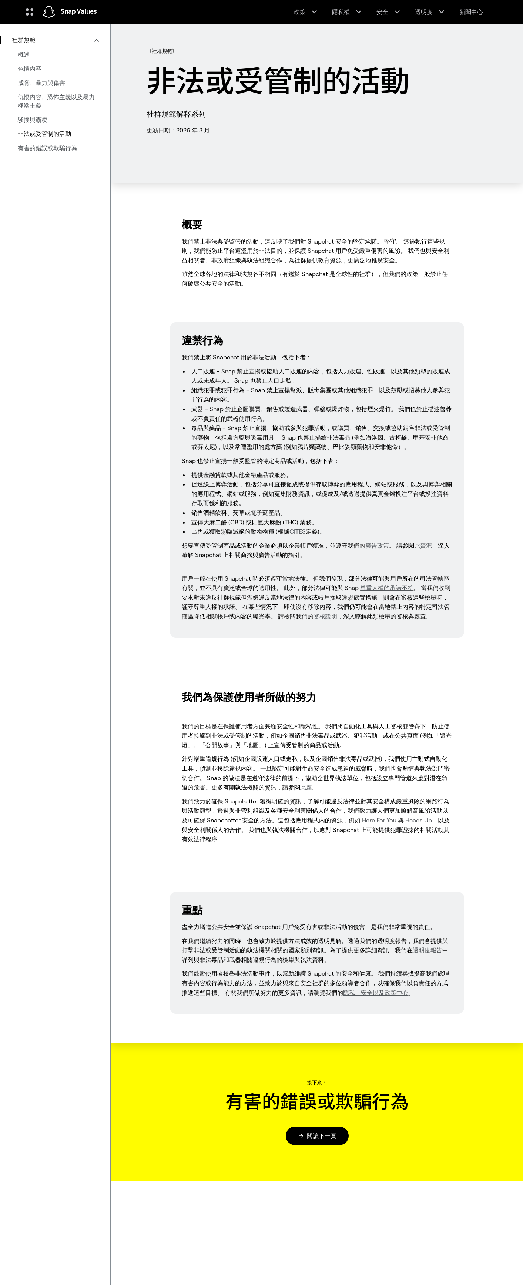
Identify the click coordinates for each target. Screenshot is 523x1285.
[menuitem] (55, 40)
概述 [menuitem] (24, 54)
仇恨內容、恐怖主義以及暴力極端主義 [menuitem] (56, 101)
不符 (386, 587)
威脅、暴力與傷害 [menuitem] (41, 83)
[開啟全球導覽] (29, 11)
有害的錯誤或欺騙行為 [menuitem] (47, 148)
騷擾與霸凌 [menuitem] (32, 119)
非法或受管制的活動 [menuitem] (44, 133)
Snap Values (79, 12)
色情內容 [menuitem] (29, 68)
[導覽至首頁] (49, 12)
